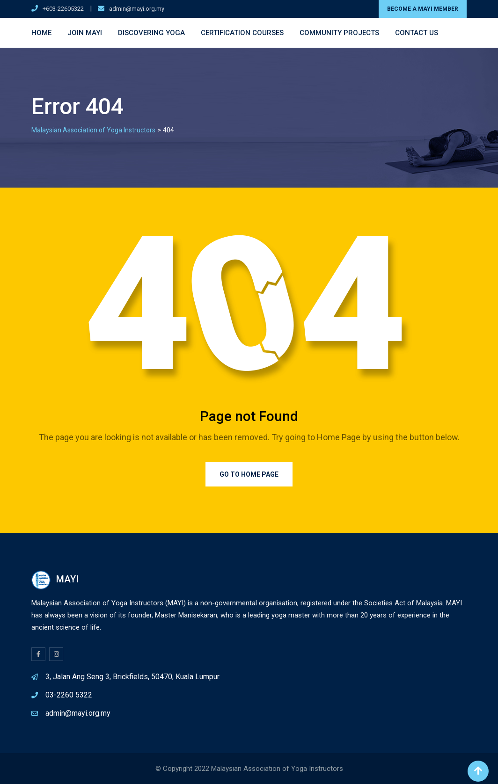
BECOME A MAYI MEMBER (422, 9)
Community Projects (339, 33)
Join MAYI (84, 33)
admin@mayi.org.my (136, 8)
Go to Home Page (249, 474)
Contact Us (416, 33)
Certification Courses (242, 33)
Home (41, 33)
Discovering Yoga (151, 33)
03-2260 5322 (68, 694)
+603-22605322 (63, 8)
